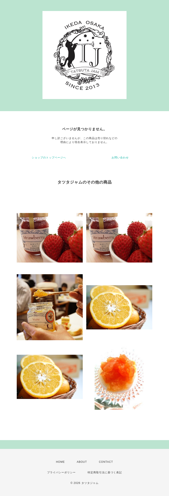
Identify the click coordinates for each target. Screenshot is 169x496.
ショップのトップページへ (49, 157)
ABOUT (82, 461)
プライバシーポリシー (61, 472)
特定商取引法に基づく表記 (105, 472)
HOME (60, 461)
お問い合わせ (120, 157)
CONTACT (106, 461)
